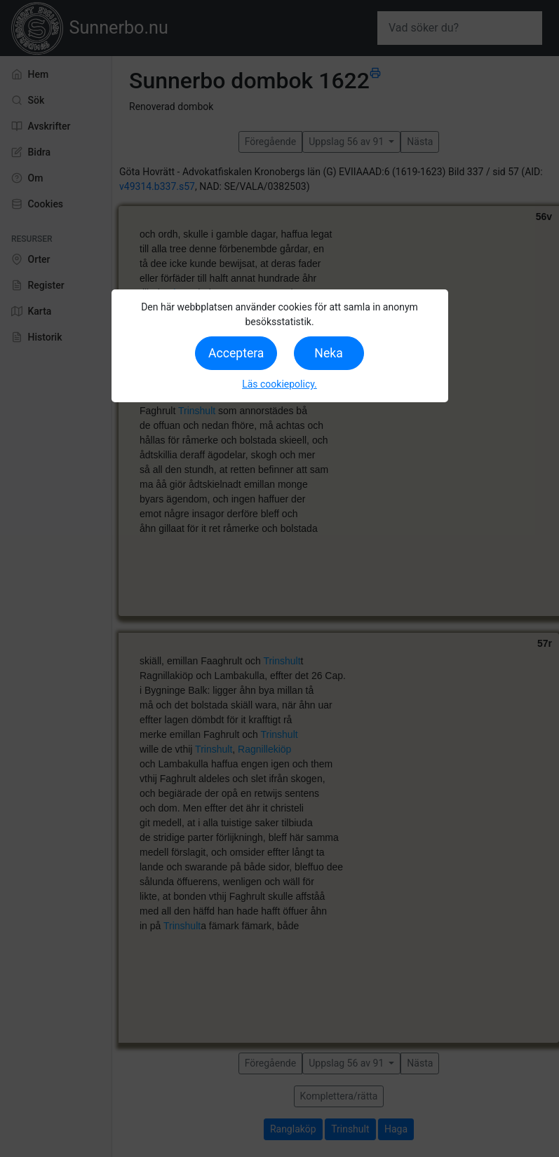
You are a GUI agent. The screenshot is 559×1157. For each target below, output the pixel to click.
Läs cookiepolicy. (279, 384)
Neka (328, 353)
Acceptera (236, 353)
